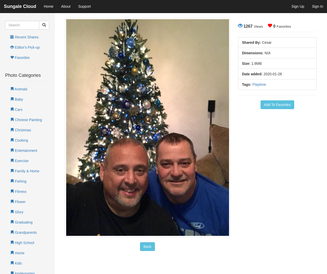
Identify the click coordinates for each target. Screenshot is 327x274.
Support (84, 6)
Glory (16, 212)
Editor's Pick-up (25, 47)
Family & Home (24, 171)
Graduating (21, 222)
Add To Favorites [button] (277, 105)
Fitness (18, 191)
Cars (16, 110)
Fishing (18, 181)
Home (48, 6)
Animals (18, 89)
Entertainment (23, 151)
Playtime (259, 84)
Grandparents (23, 232)
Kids (16, 263)
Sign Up (298, 6)
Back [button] (147, 247)
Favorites (19, 58)
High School (22, 243)
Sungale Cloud (20, 6)
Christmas (20, 130)
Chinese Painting (26, 120)
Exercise (19, 161)
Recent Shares (24, 37)
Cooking (19, 140)
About (66, 6)
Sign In (317, 6)
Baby (16, 99)
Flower (18, 202)
